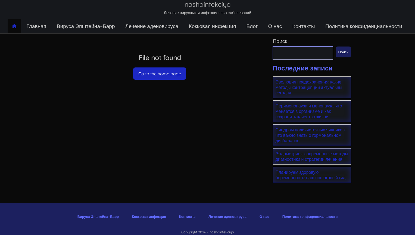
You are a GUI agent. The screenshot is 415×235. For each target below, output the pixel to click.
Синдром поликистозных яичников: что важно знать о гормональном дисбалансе (311, 135)
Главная (36, 26)
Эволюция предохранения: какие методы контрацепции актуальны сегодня (309, 87)
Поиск (280, 41)
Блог (252, 26)
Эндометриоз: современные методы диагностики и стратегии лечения (312, 156)
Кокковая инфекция (212, 26)
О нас (275, 26)
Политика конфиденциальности (363, 26)
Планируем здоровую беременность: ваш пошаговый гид (311, 174)
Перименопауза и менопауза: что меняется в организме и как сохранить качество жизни (309, 111)
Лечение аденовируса (151, 26)
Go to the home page (159, 73)
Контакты (303, 26)
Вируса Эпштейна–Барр (86, 26)
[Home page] (14, 26)
